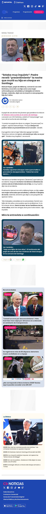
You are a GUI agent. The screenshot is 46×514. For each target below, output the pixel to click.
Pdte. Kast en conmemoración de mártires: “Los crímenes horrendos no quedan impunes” (20, 448)
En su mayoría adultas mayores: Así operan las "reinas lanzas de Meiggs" (20, 456)
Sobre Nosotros (8, 492)
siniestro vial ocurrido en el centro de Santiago (20, 115)
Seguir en (7, 260)
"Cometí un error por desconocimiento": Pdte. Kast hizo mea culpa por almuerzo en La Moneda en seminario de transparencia (22, 321)
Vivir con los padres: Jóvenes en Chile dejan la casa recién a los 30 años (22, 461)
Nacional (10, 33)
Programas (16, 12)
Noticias (4, 33)
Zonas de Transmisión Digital (13, 497)
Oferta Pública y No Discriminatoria (15, 499)
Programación (27, 12)
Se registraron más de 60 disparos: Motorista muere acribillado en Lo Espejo (21, 353)
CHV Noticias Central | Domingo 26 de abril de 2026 (22, 452)
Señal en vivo (38, 12)
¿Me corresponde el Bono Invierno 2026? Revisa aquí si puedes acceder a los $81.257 (21, 384)
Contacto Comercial (10, 494)
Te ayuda (8, 358)
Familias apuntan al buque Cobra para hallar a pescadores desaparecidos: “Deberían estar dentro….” (21, 172)
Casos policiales (10, 327)
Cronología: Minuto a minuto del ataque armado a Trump (21, 465)
